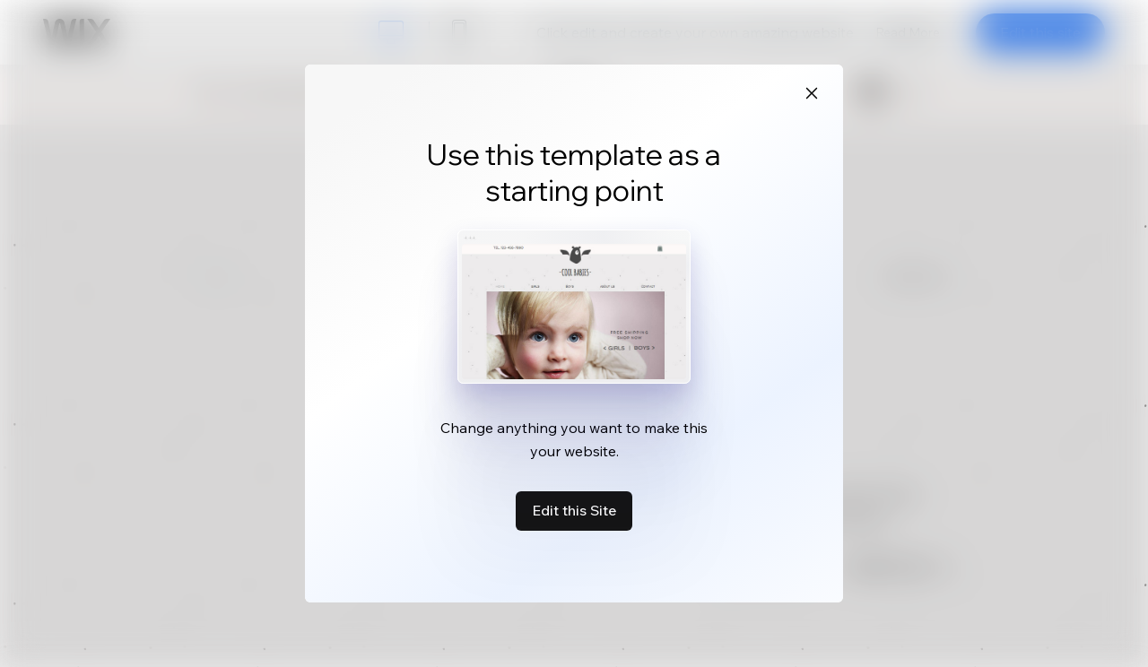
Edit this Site (574, 510)
